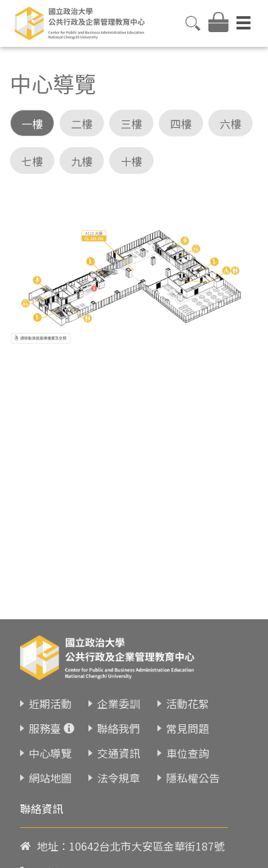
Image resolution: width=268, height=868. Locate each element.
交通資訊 (118, 744)
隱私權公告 (193, 768)
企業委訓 (118, 694)
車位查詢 (187, 744)
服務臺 (45, 719)
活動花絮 (187, 694)
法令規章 (118, 768)
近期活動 (50, 694)
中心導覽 (50, 744)
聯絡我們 (118, 719)
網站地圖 (50, 768)
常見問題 (187, 719)
